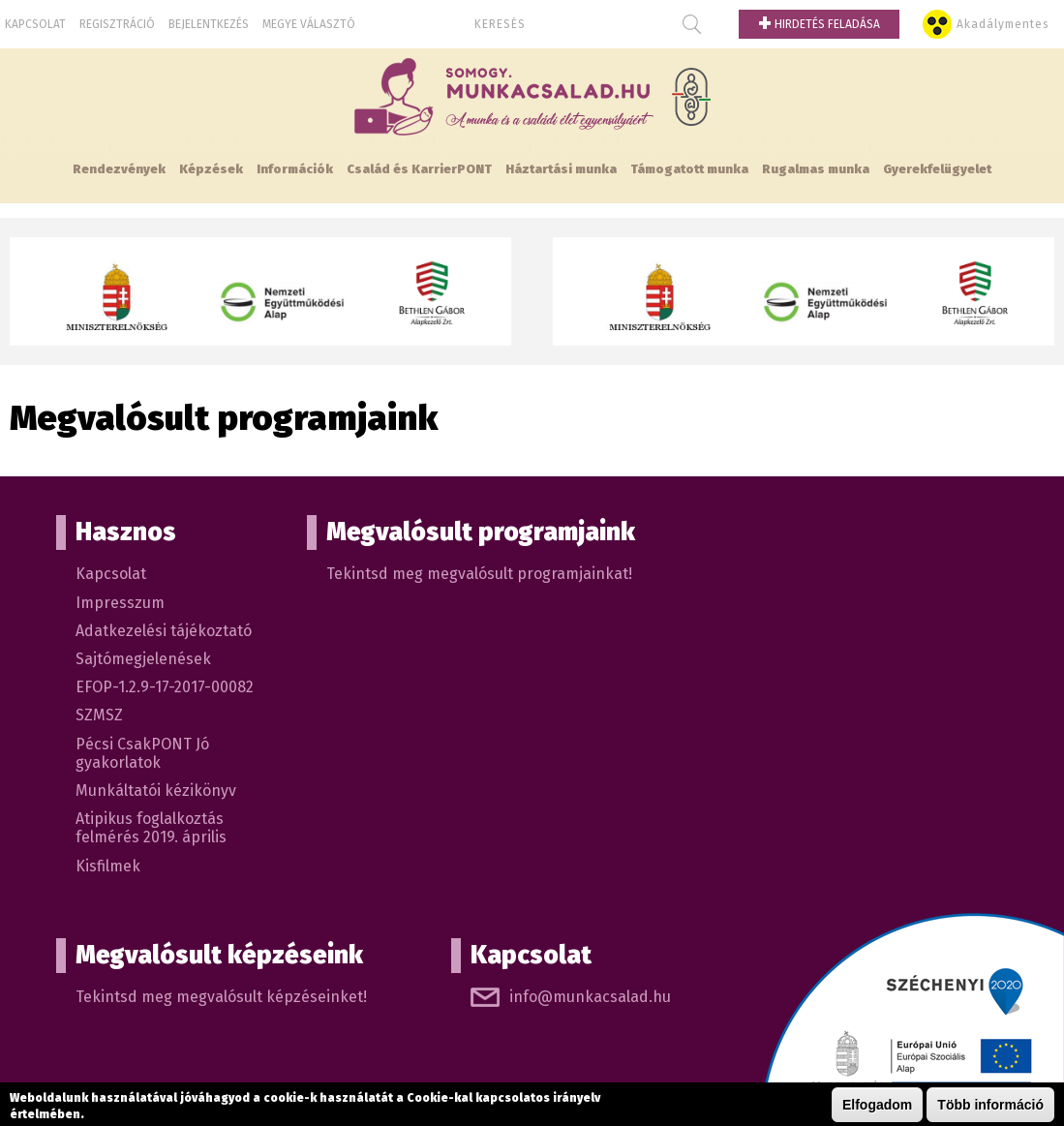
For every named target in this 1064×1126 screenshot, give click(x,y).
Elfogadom (877, 1105)
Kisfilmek (108, 866)
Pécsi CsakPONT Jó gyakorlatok (142, 753)
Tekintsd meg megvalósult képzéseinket (219, 997)
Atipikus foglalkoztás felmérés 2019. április (151, 827)
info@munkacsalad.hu (590, 997)
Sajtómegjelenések (143, 659)
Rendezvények (119, 169)
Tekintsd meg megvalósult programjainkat (477, 573)
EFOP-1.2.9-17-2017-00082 (165, 687)
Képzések (211, 169)
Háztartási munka (561, 169)
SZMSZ (99, 715)
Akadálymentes (1003, 24)
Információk (295, 169)
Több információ (990, 1105)
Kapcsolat (35, 24)
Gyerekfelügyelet (937, 169)
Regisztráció (117, 24)
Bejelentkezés (208, 24)
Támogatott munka (689, 169)
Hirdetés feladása (819, 24)
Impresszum (120, 602)
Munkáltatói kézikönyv (156, 790)
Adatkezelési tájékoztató (164, 631)
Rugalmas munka (815, 169)
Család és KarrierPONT (419, 169)
